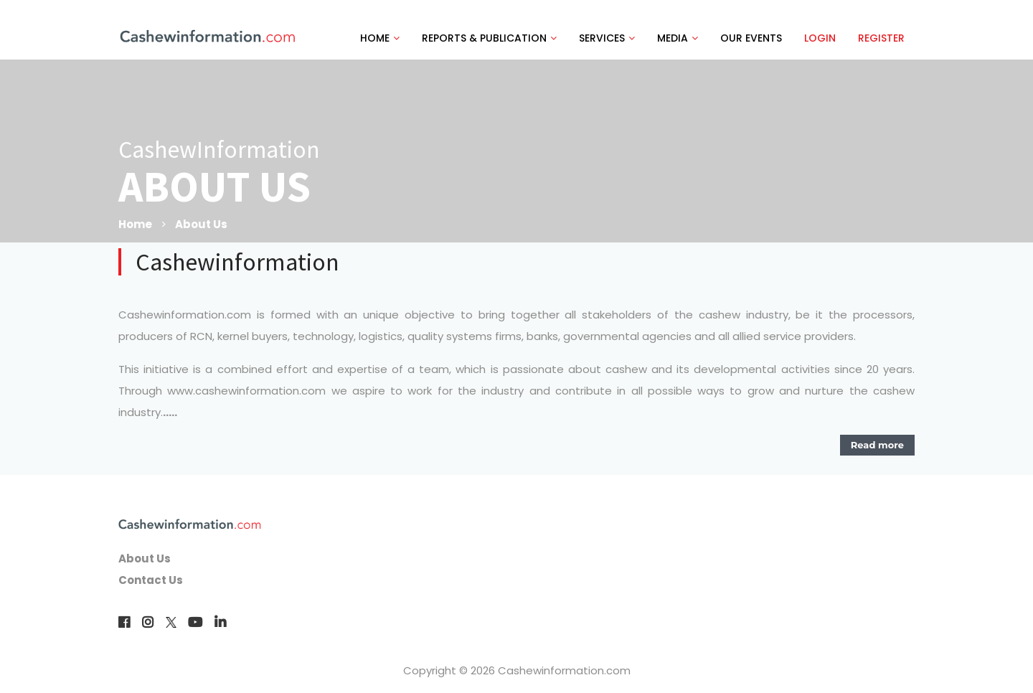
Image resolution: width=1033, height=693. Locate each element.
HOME (380, 38)
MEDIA (677, 38)
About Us (201, 224)
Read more (877, 445)
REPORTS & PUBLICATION (489, 38)
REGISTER (881, 38)
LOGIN (820, 38)
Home (135, 224)
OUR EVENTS (751, 38)
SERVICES (607, 38)
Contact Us (150, 580)
